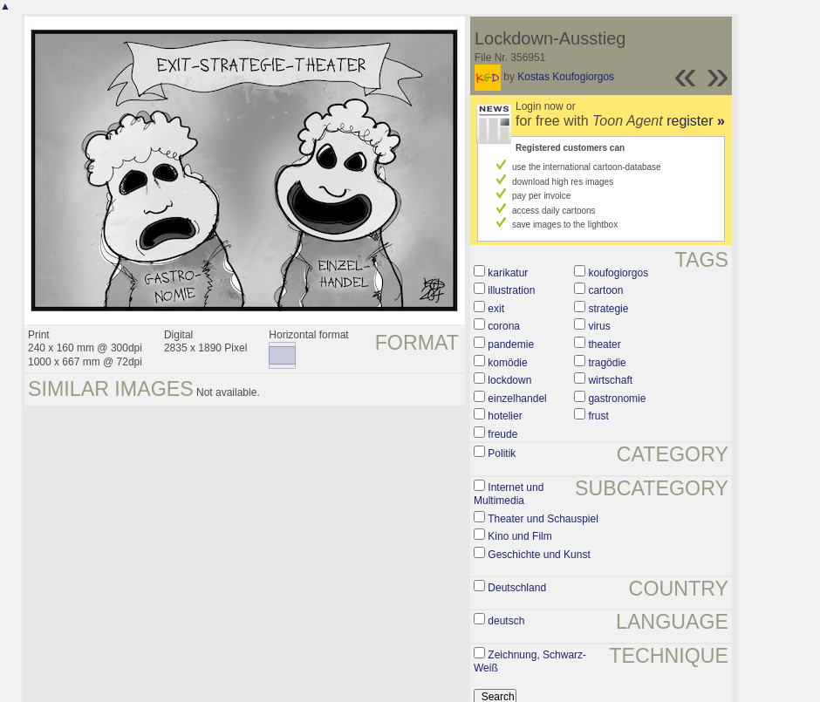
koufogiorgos (618, 273)
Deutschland (517, 588)
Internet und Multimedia (508, 494)
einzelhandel (517, 398)
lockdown (509, 380)
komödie (507, 363)
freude (502, 434)
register (695, 120)
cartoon (605, 290)
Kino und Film (519, 536)
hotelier (505, 416)
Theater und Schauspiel (543, 519)
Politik (502, 453)
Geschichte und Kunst (539, 555)
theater (604, 344)
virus (599, 326)
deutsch (506, 621)
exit (496, 309)
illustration (511, 290)
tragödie (606, 363)
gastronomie (617, 398)
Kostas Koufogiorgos (565, 77)
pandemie (511, 344)
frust (598, 416)
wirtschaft (610, 380)
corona (504, 326)
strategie (608, 309)
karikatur (508, 273)
